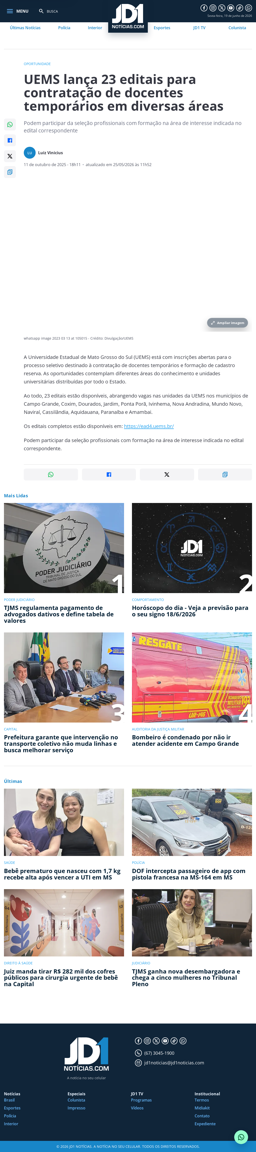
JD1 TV (199, 27)
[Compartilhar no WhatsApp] (10, 124)
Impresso (76, 1108)
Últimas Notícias (25, 27)
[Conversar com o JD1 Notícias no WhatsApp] (241, 1137)
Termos (202, 1100)
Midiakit (202, 1108)
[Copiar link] (10, 172)
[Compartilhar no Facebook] (10, 140)
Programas (141, 1100)
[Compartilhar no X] (10, 156)
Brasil (9, 1100)
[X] (221, 7)
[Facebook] (204, 7)
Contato (202, 1116)
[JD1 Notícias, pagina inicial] (86, 1054)
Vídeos (137, 1108)
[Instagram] (212, 7)
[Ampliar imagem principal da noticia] (138, 255)
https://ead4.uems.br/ (149, 426)
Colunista (237, 27)
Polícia (64, 27)
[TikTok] (239, 7)
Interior (95, 27)
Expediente (205, 1124)
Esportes (162, 27)
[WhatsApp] (248, 7)
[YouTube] (230, 7)
